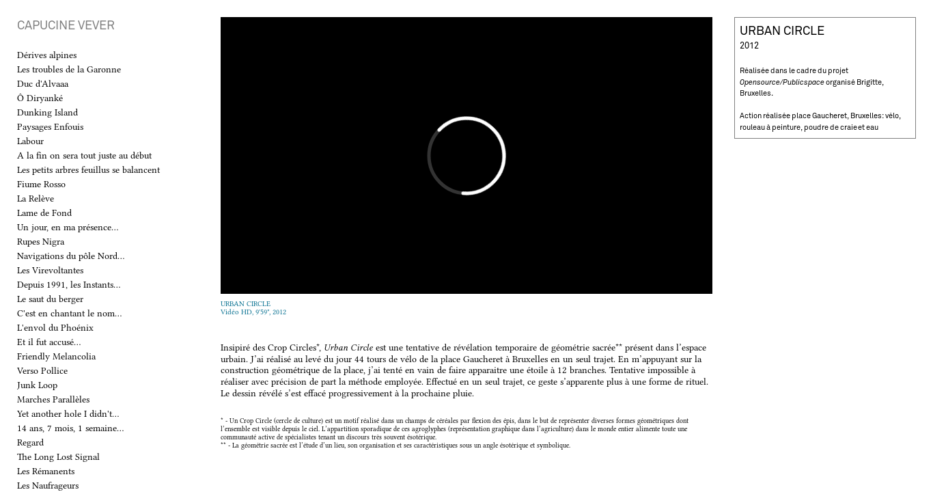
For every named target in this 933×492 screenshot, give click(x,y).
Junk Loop (37, 384)
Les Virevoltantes (50, 269)
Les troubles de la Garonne (69, 69)
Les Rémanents (45, 470)
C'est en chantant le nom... (69, 313)
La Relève (35, 198)
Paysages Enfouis (50, 126)
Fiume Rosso (41, 183)
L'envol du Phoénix (55, 327)
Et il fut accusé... (49, 341)
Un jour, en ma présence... (67, 226)
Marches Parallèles (53, 399)
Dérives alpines (46, 54)
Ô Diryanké (40, 97)
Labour (30, 140)
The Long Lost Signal (58, 456)
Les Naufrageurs (48, 485)
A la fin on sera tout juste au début (84, 155)
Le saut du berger (50, 298)
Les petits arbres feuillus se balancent (88, 169)
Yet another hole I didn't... (68, 413)
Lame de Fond (44, 212)
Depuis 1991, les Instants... (68, 284)
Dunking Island (47, 112)
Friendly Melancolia (56, 356)
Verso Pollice (42, 370)
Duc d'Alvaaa (42, 83)
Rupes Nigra (40, 241)
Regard (30, 442)
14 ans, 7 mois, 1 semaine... (70, 427)
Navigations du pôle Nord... (70, 255)
